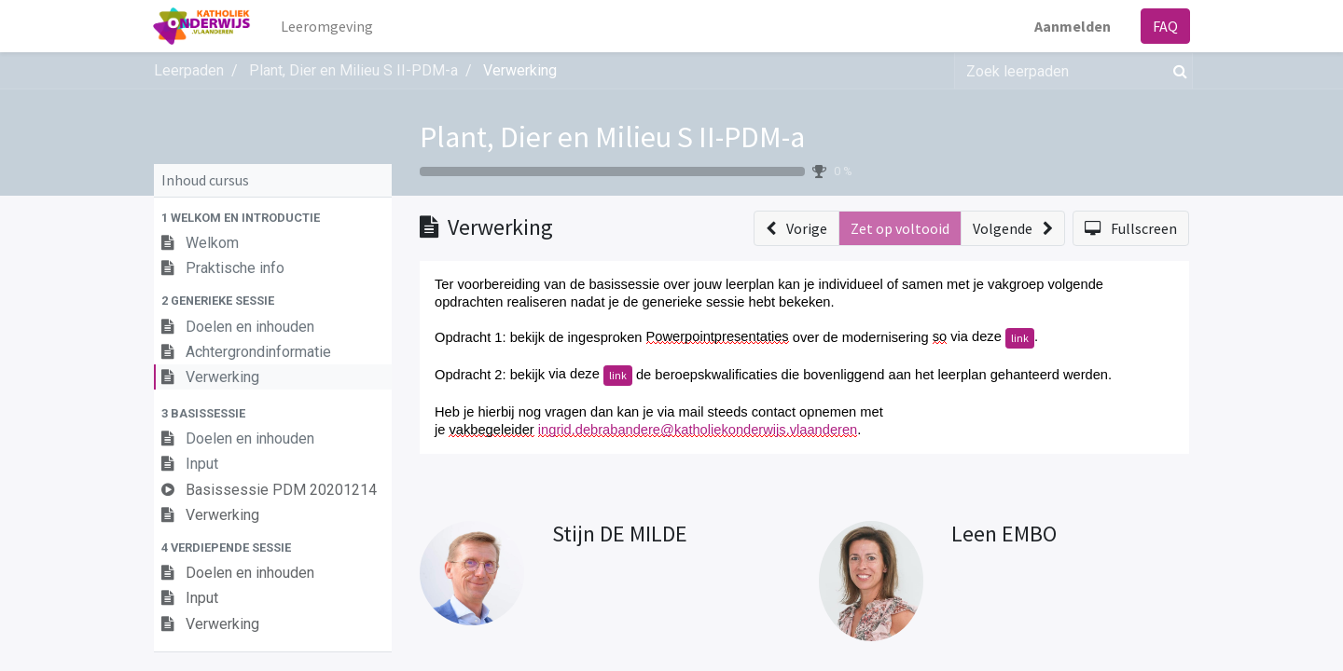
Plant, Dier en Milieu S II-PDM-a (612, 137)
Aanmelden (1071, 26)
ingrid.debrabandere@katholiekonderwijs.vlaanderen (697, 429)
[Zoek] (1176, 71)
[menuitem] (327, 26)
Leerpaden (189, 70)
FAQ (1164, 26)
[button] (273, 217)
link (1020, 338)
